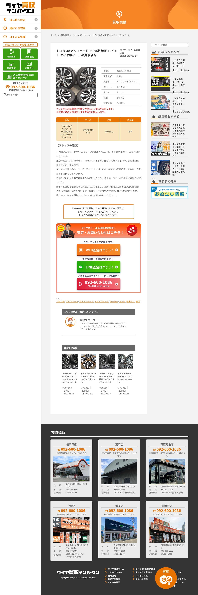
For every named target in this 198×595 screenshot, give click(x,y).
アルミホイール (86, 301)
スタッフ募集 (141, 575)
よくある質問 (17, 37)
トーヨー (114, 301)
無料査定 (112, 575)
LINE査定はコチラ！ (99, 267)
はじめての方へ (115, 572)
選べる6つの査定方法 (145, 568)
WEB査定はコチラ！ (99, 250)
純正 (138, 301)
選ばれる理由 (17, 28)
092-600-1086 (20, 86)
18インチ (60, 301)
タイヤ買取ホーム (116, 568)
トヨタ (122, 301)
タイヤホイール (102, 301)
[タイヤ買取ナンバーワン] (20, 7)
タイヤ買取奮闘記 (143, 572)
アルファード (72, 301)
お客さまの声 (114, 578)
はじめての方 (17, 19)
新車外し (130, 301)
